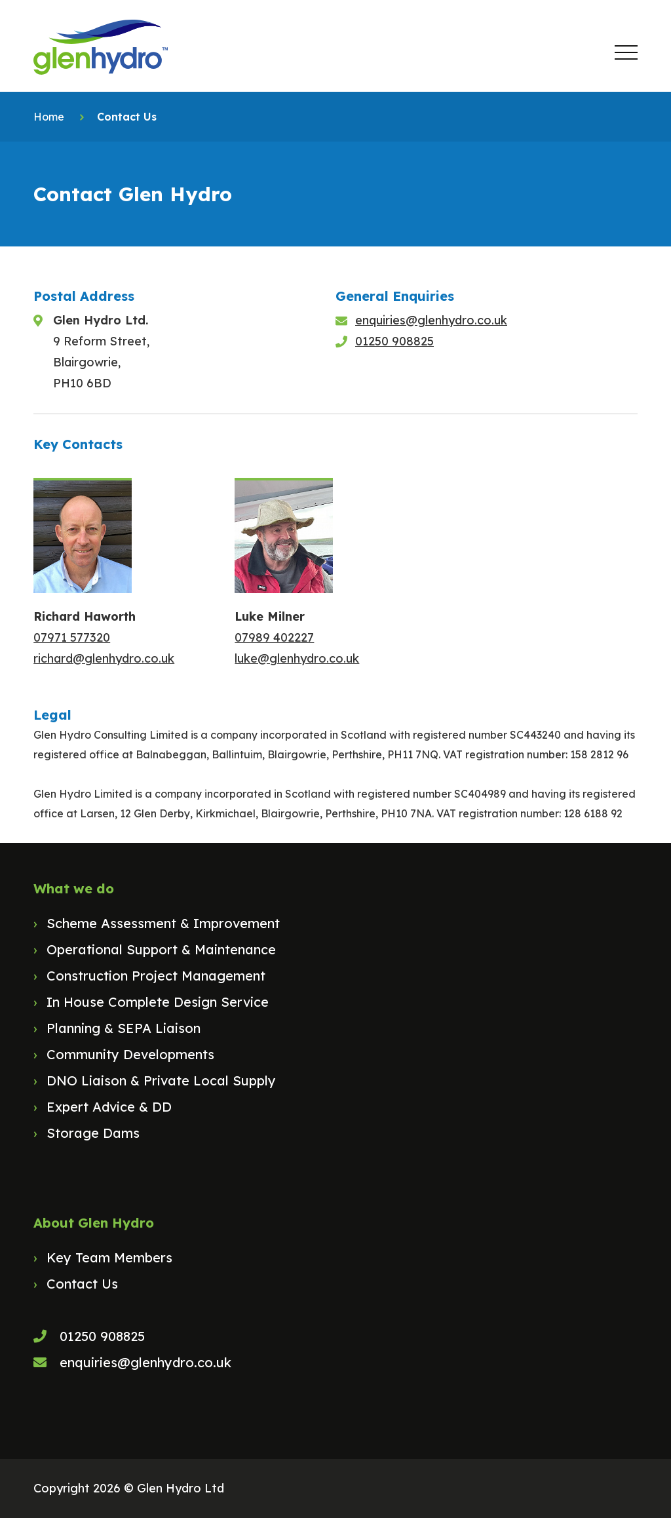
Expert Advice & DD (109, 1107)
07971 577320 (71, 637)
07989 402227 (274, 637)
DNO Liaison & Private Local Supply (161, 1080)
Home (48, 116)
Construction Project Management (156, 975)
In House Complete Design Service (158, 1002)
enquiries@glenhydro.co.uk (431, 320)
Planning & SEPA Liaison (124, 1028)
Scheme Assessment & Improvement (163, 923)
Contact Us (82, 1283)
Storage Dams (93, 1133)
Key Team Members (109, 1257)
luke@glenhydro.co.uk (297, 658)
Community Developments (130, 1054)
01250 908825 (394, 341)
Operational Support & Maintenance (161, 949)
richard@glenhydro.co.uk (103, 658)
